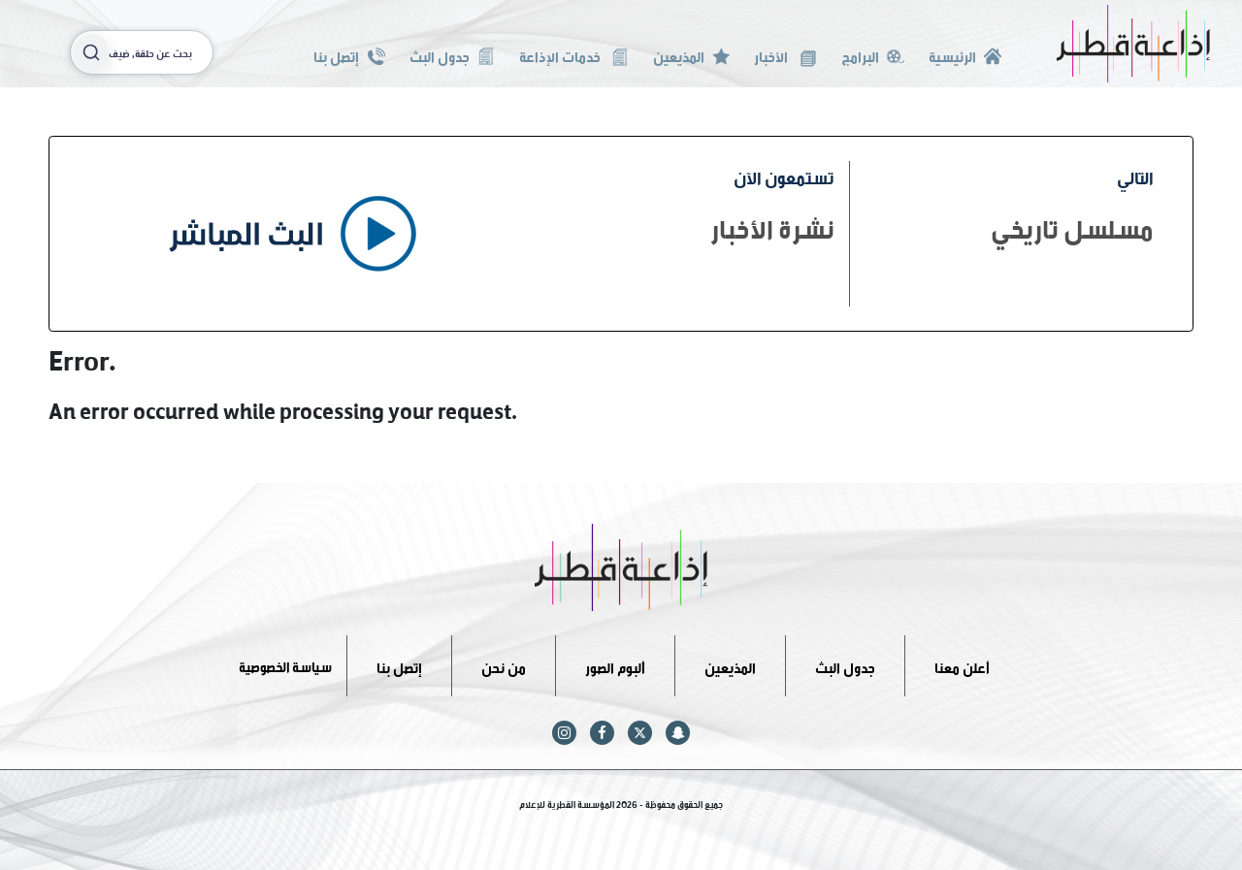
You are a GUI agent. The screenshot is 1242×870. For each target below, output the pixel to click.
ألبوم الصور (615, 665)
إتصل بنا (348, 55)
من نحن (503, 665)
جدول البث (452, 55)
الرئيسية (965, 55)
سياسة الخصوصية (285, 665)
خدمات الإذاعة (574, 55)
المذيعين (691, 55)
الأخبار (785, 55)
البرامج (872, 55)
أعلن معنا (962, 665)
